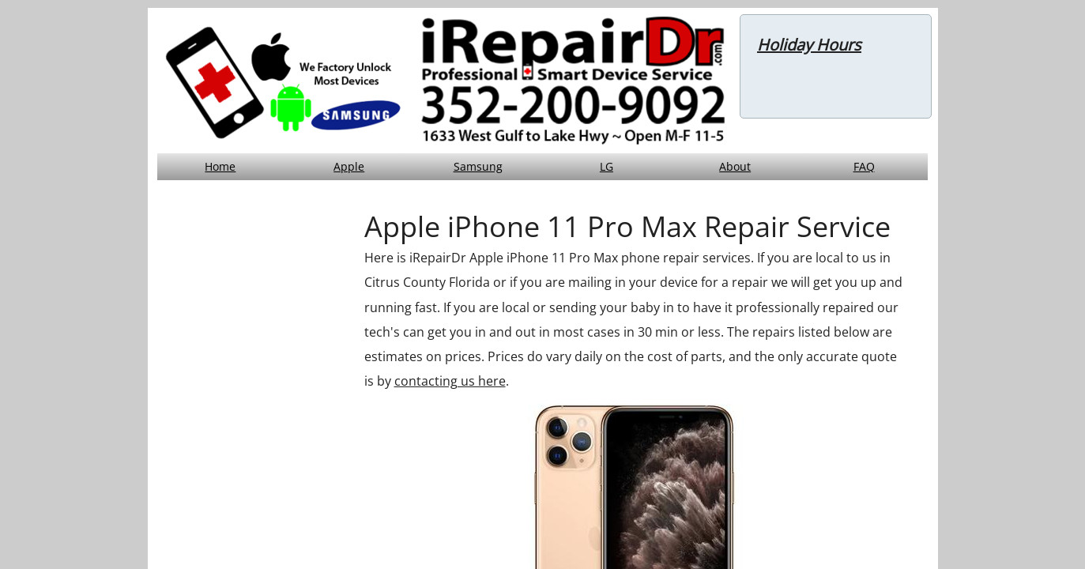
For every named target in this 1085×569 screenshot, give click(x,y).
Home (220, 166)
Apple (348, 166)
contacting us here (450, 381)
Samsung (478, 166)
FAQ (864, 166)
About (735, 166)
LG (606, 166)
